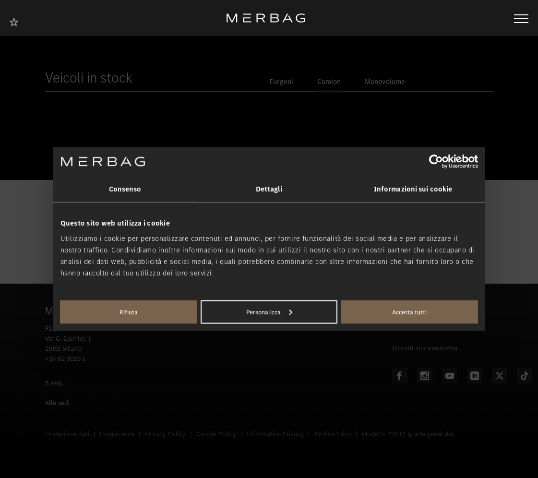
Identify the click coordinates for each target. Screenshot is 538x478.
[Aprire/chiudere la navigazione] (521, 17)
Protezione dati (67, 434)
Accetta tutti (409, 312)
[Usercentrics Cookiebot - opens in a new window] (436, 162)
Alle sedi (57, 402)
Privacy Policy (165, 434)
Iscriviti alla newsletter (425, 348)
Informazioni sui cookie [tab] (413, 189)
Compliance (117, 434)
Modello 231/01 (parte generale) (408, 434)
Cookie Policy (216, 434)
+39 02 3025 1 (65, 358)
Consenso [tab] (125, 189)
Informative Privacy (275, 434)
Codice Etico (332, 434)
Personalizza (269, 312)
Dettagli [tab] (269, 189)
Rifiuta (129, 312)
